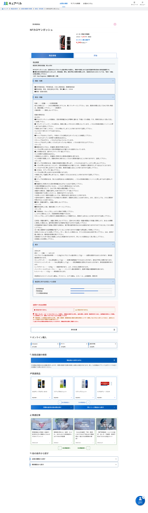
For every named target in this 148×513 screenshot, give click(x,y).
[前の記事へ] (59, 448)
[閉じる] (143, 497)
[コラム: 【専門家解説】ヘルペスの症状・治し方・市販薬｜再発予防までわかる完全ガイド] (106, 431)
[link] (45, 345)
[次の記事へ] (88, 448)
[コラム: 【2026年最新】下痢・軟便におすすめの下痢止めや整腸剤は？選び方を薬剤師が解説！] (84, 431)
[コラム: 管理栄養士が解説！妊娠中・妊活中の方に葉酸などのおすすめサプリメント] (41, 431)
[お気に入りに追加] (115, 24)
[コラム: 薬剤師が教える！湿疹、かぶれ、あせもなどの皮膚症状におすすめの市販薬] (63, 431)
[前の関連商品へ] (59, 402)
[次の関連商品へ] (88, 402)
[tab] (52, 55)
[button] (74, 80)
